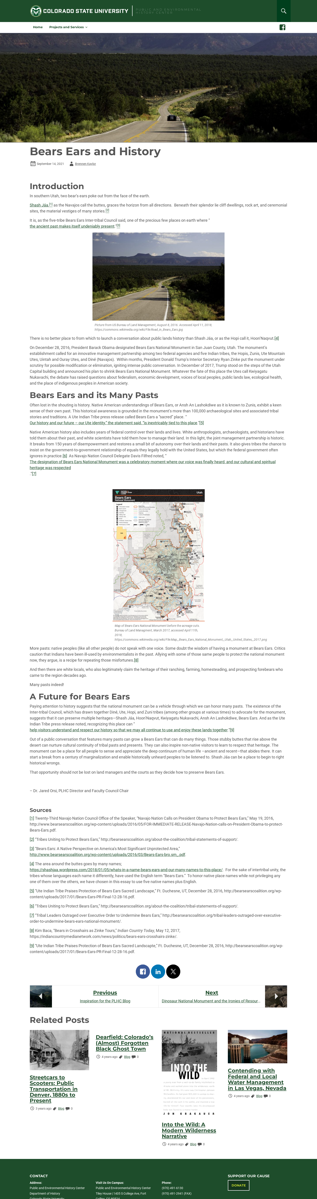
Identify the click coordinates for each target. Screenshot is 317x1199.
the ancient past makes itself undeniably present (72, 226)
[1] (32, 818)
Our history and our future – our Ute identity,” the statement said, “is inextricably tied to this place (113, 423)
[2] (32, 839)
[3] (32, 848)
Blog (61, 1108)
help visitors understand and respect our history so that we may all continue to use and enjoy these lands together (129, 730)
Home (38, 27)
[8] (136, 660)
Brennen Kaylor (82, 163)
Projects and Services (66, 27)
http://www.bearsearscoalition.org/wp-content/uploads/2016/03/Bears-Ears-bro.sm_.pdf (107, 854)
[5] (201, 423)
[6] (65, 456)
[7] (34, 473)
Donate (239, 1185)
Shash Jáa (39, 205)
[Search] (284, 11)
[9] (232, 730)
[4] (277, 338)
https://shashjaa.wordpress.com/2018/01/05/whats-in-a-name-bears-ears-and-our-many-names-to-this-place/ (126, 869)
